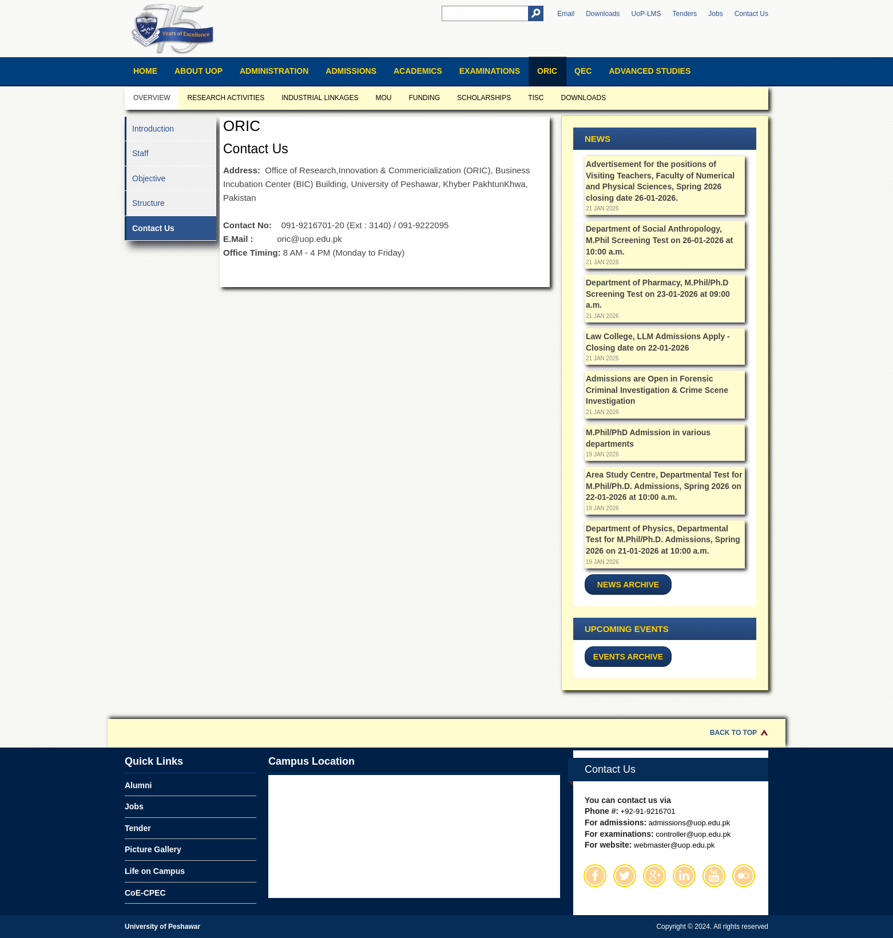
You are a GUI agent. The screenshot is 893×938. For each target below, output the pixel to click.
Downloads (603, 14)
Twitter (624, 875)
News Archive (628, 584)
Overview (151, 98)
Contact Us (751, 14)
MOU (383, 98)
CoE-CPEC (145, 892)
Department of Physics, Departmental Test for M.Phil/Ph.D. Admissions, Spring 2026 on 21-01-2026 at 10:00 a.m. (663, 539)
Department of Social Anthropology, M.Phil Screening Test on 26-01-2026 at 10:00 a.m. (659, 240)
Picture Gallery (153, 849)
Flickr (743, 875)
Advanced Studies (649, 70)
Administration (274, 70)
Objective (148, 178)
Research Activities (225, 98)
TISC (535, 98)
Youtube (714, 875)
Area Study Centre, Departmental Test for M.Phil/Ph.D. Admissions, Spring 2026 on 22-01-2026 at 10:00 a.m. (664, 486)
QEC (583, 70)
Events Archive (628, 656)
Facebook (595, 875)
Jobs (715, 14)
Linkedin (684, 875)
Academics (418, 70)
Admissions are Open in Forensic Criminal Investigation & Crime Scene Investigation (657, 390)
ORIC (547, 70)
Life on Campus (155, 871)
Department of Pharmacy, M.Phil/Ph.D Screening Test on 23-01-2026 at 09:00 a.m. (658, 293)
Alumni (138, 785)
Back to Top (733, 732)
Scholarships (484, 98)
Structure (148, 203)
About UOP (198, 70)
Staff (140, 153)
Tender (138, 828)
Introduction (153, 128)
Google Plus (654, 875)
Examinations (489, 70)
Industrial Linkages (319, 98)
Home (145, 70)
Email (565, 14)
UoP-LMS (646, 14)
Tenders (685, 14)
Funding (424, 98)
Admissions (351, 70)
